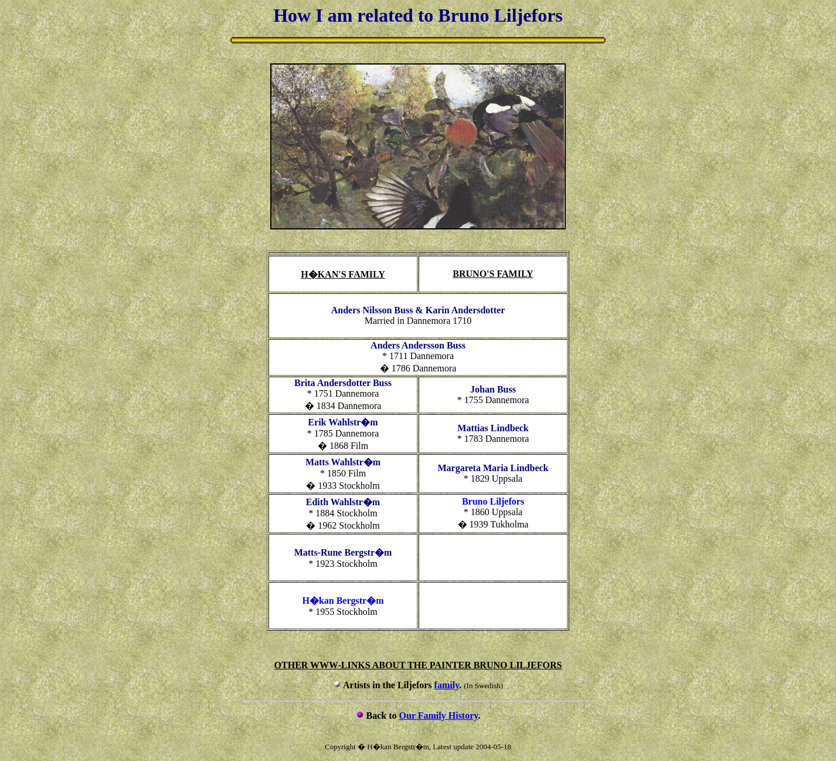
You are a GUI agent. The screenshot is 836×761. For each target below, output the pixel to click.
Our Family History (438, 716)
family (447, 685)
